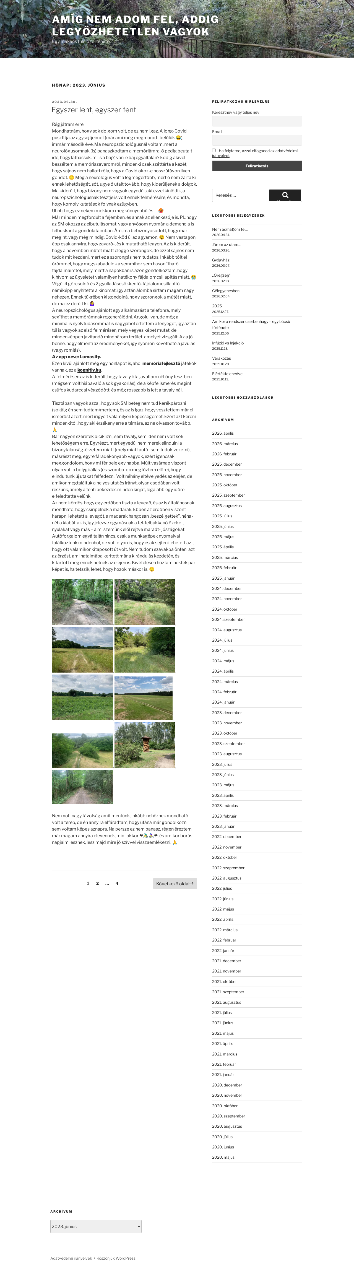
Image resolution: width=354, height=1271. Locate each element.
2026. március (225, 443)
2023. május (223, 784)
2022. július (222, 888)
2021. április (222, 1043)
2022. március (225, 929)
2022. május (223, 909)
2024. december (227, 588)
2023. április (223, 795)
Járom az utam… (226, 244)
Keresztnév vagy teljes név (235, 112)
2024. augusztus (227, 629)
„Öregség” (221, 275)
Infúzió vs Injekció (228, 343)
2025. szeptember (228, 495)
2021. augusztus (226, 1002)
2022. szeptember (228, 867)
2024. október (224, 609)
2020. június (223, 1147)
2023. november (227, 722)
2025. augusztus (227, 505)
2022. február (224, 940)
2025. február (224, 567)
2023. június (223, 774)
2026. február (224, 454)
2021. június (222, 1022)
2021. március (224, 1054)
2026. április (223, 433)
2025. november (227, 474)
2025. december (227, 464)
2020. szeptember (228, 1116)
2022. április (222, 919)
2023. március (225, 805)
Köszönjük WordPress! (116, 1258)
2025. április (223, 546)
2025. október (224, 485)
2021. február (224, 1064)
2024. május (223, 660)
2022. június (222, 898)
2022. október (224, 857)
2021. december (226, 960)
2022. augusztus (226, 878)
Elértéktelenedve (227, 373)
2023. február (224, 816)
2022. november (226, 847)
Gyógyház (221, 260)
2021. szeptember (228, 991)
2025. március (225, 557)
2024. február (224, 691)
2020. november (227, 1095)
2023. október (224, 733)
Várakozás (221, 358)
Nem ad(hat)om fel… (230, 229)
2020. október (225, 1105)
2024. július (222, 640)
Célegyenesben (226, 290)
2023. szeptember (228, 743)
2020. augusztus (227, 1126)
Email (217, 131)
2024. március (225, 681)
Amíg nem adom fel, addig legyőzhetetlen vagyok (135, 25)
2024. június (223, 650)
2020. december (227, 1085)
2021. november (226, 971)
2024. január (223, 702)
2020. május (223, 1157)
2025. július (222, 515)
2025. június (223, 526)
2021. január (223, 1074)
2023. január (223, 826)
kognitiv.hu (89, 370)
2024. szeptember (228, 619)
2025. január (223, 578)
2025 (217, 306)
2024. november (227, 598)
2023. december (227, 712)
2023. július (222, 764)
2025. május (223, 536)
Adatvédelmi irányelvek (71, 1258)
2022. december (226, 836)
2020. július (222, 1136)
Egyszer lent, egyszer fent (93, 109)
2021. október (224, 981)
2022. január (223, 950)
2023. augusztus (227, 753)
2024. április (223, 671)
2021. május (223, 1033)
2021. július (222, 1012)
